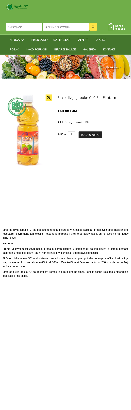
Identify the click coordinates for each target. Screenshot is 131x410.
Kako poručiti (36, 49)
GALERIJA (89, 49)
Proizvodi (38, 39)
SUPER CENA (61, 39)
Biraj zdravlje (65, 49)
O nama (101, 39)
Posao (14, 49)
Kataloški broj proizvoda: (70, 122)
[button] (49, 97)
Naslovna (113, 67)
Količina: (62, 134)
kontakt (109, 49)
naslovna (17, 39)
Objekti (83, 39)
